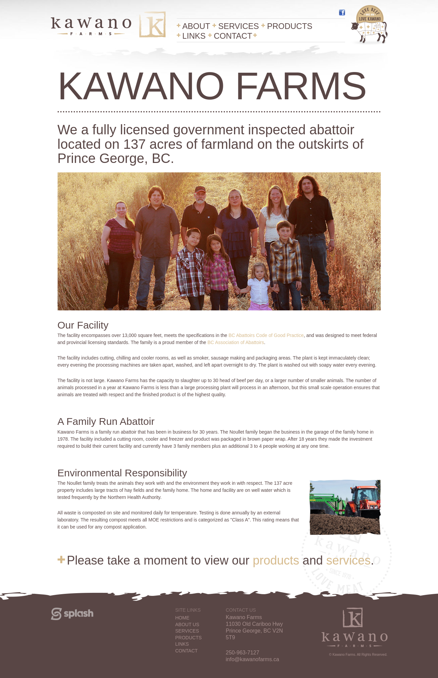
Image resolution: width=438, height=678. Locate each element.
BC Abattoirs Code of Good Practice (266, 335)
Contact (233, 36)
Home (182, 617)
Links (194, 36)
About (196, 26)
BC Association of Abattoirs (235, 342)
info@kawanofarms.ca (252, 659)
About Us (187, 624)
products (276, 560)
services (348, 560)
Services (238, 26)
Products (289, 26)
